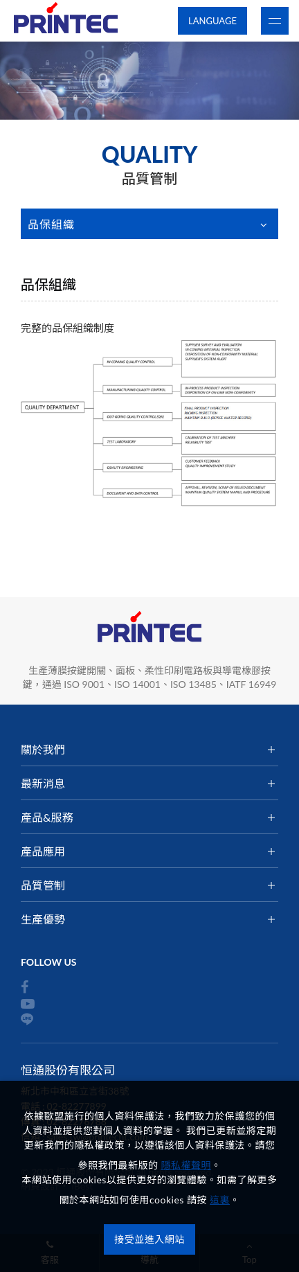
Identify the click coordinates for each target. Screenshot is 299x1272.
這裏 (220, 1199)
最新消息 (43, 783)
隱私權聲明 (186, 1165)
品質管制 (43, 885)
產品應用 (43, 851)
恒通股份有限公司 (66, 21)
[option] (149, 81)
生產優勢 (43, 919)
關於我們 (43, 749)
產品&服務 (47, 817)
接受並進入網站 (149, 1239)
